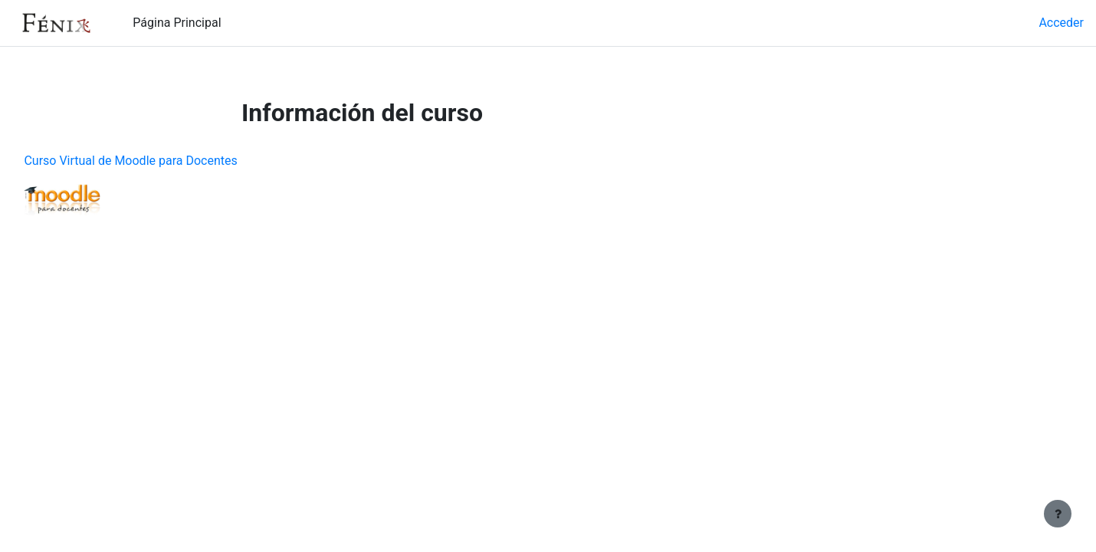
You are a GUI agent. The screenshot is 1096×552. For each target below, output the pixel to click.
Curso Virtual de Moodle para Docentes (164, 160)
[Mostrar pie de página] (1057, 513)
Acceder (1061, 22)
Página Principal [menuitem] (177, 22)
